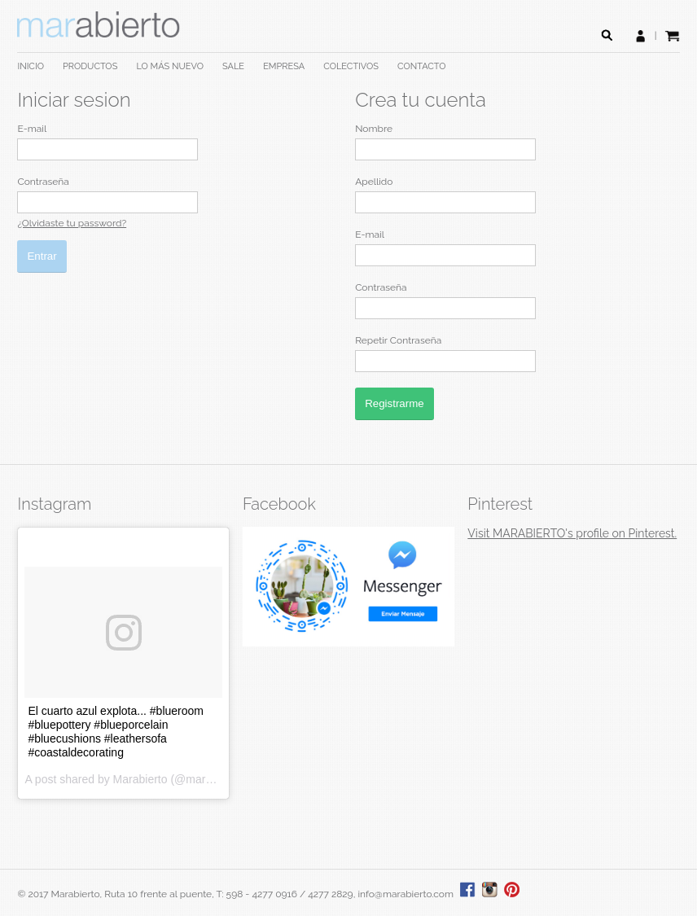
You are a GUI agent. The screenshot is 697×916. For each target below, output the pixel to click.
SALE (233, 66)
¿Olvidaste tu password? (71, 223)
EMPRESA (284, 66)
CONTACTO (421, 66)
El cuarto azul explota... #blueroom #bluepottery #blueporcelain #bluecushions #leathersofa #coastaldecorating (116, 731)
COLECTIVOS (351, 66)
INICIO (30, 66)
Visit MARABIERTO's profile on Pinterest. (572, 533)
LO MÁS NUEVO (170, 66)
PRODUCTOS (90, 66)
